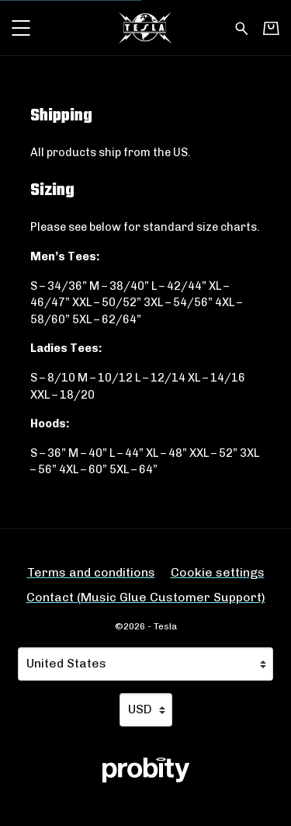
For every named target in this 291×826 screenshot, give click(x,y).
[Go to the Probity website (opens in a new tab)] (145, 770)
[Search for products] (241, 27)
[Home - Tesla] (145, 27)
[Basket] (271, 28)
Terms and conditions (91, 572)
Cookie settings (218, 572)
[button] (20, 27)
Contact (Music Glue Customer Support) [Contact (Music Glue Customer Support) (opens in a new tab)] (145, 597)
